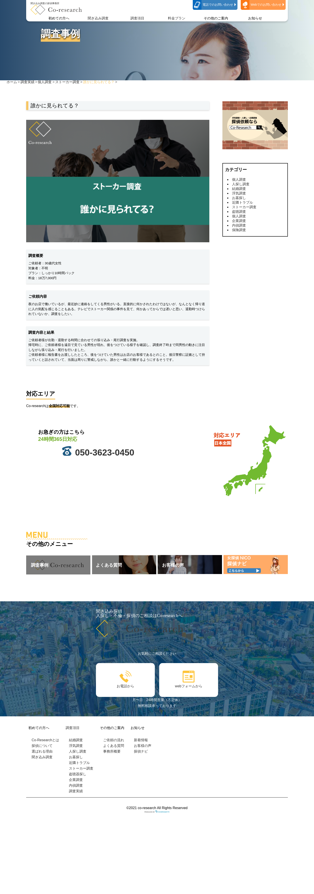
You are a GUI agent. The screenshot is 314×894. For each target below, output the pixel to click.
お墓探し (239, 198)
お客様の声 (142, 746)
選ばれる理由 (42, 751)
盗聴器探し (77, 774)
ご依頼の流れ (113, 740)
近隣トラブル (242, 202)
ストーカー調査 (244, 207)
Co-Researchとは (45, 740)
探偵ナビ (141, 751)
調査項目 (137, 18)
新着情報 (141, 740)
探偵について (42, 746)
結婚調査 (239, 189)
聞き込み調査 (98, 18)
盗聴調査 (239, 211)
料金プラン (176, 18)
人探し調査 (240, 184)
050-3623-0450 (104, 452)
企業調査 (239, 221)
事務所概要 (112, 751)
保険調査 (239, 230)
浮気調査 (239, 193)
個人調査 (239, 179)
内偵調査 (239, 225)
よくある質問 (113, 746)
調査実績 (76, 791)
